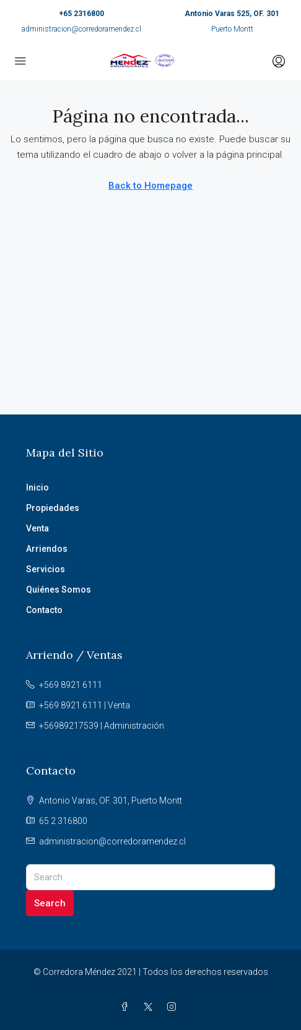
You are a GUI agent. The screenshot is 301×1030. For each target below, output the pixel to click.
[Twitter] (150, 1007)
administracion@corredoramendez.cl (81, 29)
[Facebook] (127, 1007)
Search (50, 903)
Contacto (44, 610)
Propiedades (52, 508)
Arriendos (47, 549)
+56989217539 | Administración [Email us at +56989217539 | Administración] (101, 726)
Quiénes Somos (58, 589)
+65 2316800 (81, 13)
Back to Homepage (150, 185)
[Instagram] (174, 1007)
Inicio (37, 487)
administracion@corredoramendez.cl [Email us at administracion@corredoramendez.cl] (112, 841)
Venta (37, 528)
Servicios (45, 569)
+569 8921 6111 (70, 685)
